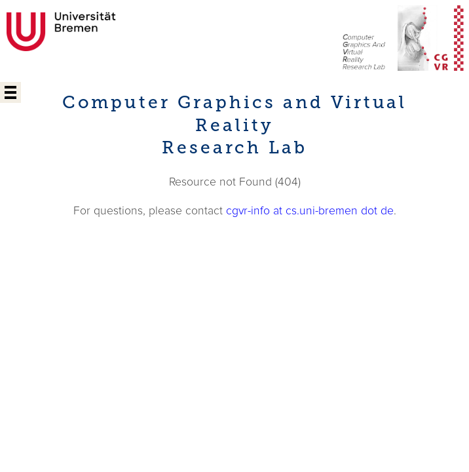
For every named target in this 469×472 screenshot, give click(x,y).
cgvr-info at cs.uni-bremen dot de (310, 211)
